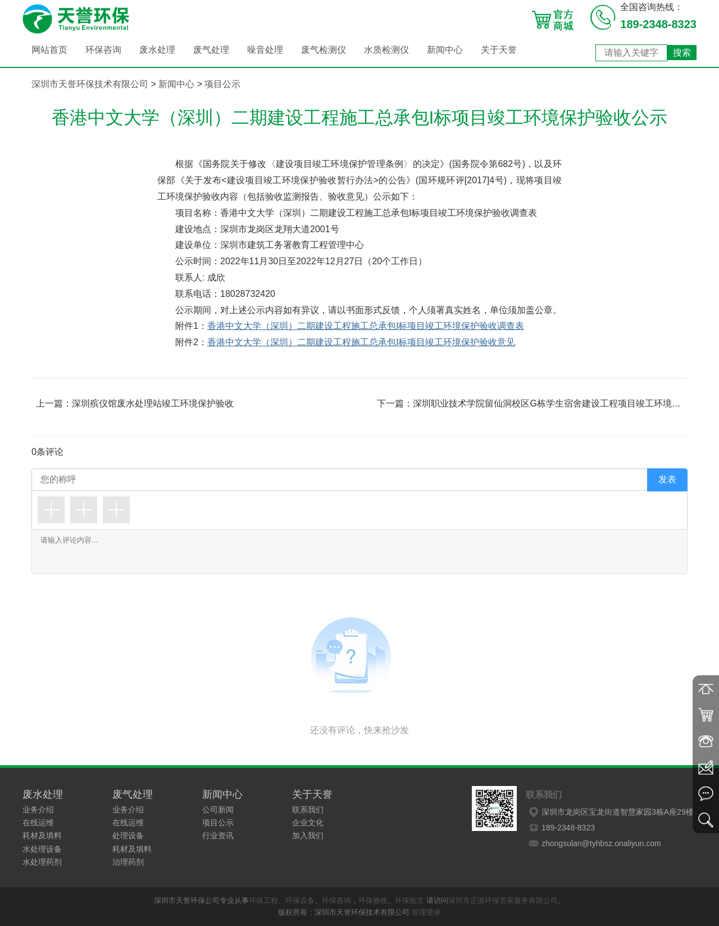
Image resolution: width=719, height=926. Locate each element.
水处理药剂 (42, 861)
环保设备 (300, 900)
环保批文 (409, 900)
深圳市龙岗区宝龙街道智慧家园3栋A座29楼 (610, 812)
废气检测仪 (323, 50)
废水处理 (157, 50)
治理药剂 (128, 861)
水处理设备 (42, 848)
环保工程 (263, 900)
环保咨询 (103, 50)
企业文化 (308, 822)
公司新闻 (218, 809)
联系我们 (308, 809)
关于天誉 (499, 50)
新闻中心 (445, 50)
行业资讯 (218, 835)
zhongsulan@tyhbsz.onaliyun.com (593, 843)
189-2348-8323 (560, 827)
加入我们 (308, 835)
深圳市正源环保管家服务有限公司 (503, 900)
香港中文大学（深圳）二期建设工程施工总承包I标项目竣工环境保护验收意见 (361, 342)
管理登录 (426, 912)
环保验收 (373, 900)
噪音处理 (265, 50)
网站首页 (49, 50)
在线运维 (38, 822)
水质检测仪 (386, 50)
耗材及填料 (42, 835)
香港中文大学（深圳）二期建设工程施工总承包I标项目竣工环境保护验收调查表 (365, 326)
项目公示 (222, 84)
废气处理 (211, 50)
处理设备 (128, 835)
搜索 (682, 52)
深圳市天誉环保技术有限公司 (89, 84)
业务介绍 (38, 809)
